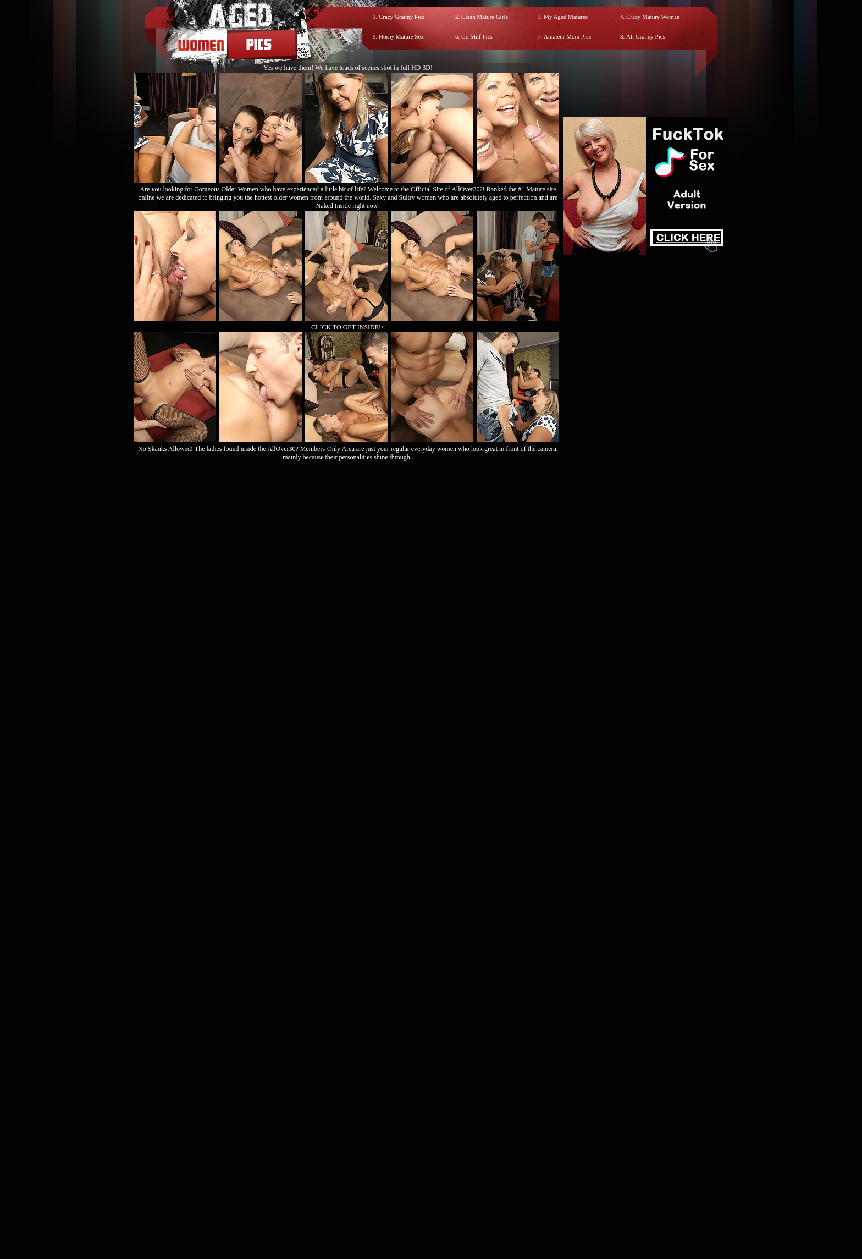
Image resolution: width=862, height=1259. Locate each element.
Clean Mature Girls (484, 16)
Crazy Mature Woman (652, 16)
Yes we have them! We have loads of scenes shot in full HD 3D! (348, 68)
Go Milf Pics (477, 36)
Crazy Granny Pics (401, 16)
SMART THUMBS (450, 1160)
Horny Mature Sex (401, 36)
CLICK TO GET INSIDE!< (348, 327)
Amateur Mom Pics (567, 36)
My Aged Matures (566, 16)
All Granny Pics (645, 36)
